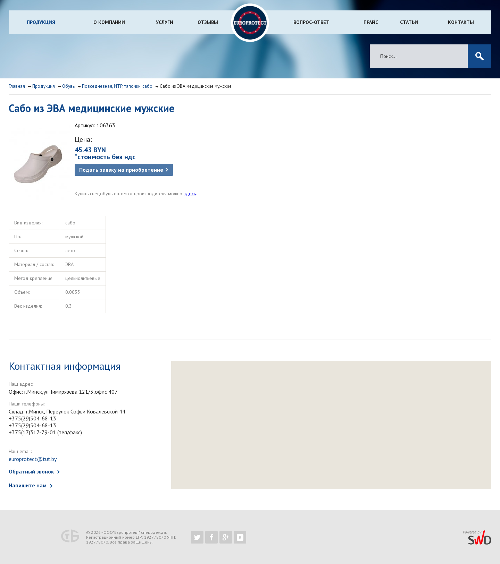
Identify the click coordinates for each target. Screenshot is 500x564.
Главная (17, 86)
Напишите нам (28, 485)
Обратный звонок (31, 471)
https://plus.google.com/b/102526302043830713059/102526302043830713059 (225, 537)
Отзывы (208, 22)
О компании (109, 22)
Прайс (371, 22)
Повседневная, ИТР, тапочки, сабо (117, 86)
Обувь (68, 86)
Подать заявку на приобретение (121, 169)
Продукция (41, 22)
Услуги (164, 22)
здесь (190, 193)
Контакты (461, 22)
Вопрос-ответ (311, 22)
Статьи (409, 22)
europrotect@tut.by (33, 458)
